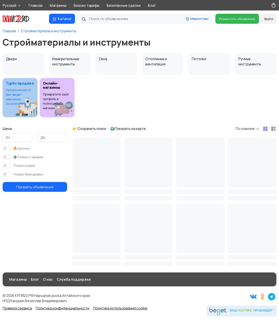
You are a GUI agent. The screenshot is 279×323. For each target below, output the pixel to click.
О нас (48, 279)
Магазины (58, 5)
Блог (152, 5)
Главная (36, 5)
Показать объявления (34, 187)
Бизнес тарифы (86, 5)
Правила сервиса (17, 308)
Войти (268, 19)
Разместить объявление (237, 19)
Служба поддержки (74, 279)
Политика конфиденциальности (62, 308)
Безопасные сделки (124, 5)
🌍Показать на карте (128, 128)
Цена (7, 128)
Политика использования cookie (120, 308)
